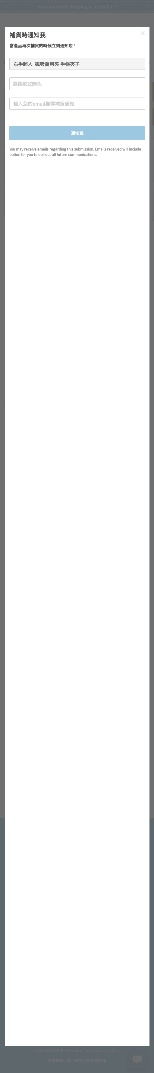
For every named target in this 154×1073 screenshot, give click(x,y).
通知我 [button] (77, 133)
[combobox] (77, 83)
